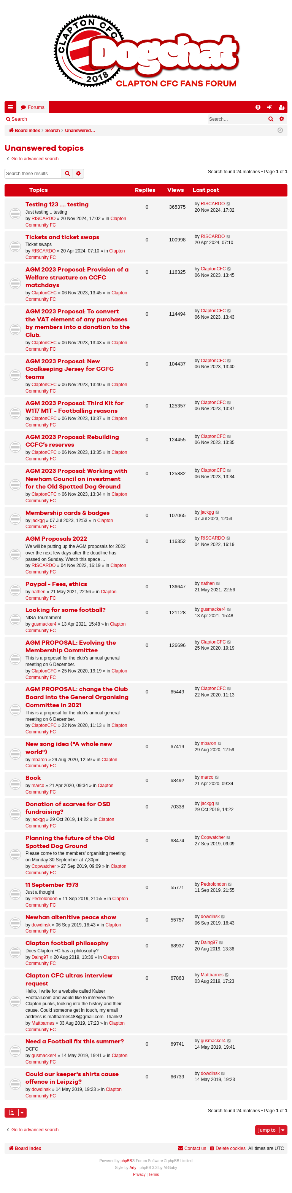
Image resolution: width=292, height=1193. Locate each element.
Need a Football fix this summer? (74, 1041)
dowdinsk (41, 925)
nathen (39, 591)
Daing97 (40, 957)
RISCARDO (44, 218)
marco (38, 785)
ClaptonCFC (44, 292)
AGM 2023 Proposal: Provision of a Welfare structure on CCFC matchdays (77, 278)
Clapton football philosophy (67, 943)
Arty (133, 1168)
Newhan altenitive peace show (70, 917)
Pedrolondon (44, 898)
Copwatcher (44, 866)
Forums (36, 107)
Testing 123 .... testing (57, 205)
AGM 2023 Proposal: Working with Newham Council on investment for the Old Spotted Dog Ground (76, 479)
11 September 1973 (51, 885)
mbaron (39, 759)
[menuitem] (258, 107)
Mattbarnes (43, 1023)
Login (44, 119)
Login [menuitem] (271, 108)
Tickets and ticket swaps (62, 237)
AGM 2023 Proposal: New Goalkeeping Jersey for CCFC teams (69, 369)
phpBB (126, 1161)
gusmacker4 (44, 624)
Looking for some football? (65, 610)
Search (19, 119)
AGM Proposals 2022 (56, 539)
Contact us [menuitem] (192, 1148)
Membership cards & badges (67, 513)
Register (71, 119)
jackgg (38, 520)
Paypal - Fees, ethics (56, 584)
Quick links (12, 108)
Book (33, 778)
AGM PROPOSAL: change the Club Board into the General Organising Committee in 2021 (77, 697)
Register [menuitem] (283, 108)
